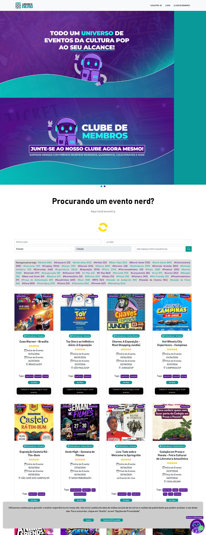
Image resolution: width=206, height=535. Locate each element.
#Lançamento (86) (140, 104)
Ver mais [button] (103, 473)
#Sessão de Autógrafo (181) (121, 111)
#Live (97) (157, 104)
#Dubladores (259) (140, 97)
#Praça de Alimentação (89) (37, 111)
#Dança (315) (68, 97)
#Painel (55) (122, 108)
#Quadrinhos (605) (65, 111)
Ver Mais (34, 214)
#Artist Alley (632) (82, 94)
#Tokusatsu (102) (80, 115)
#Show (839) (28, 115)
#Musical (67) (54, 108)
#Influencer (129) (71, 104)
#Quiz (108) (84, 111)
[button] (29, 207)
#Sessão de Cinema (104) (153, 111)
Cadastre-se (156, 5)
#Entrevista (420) (43, 101)
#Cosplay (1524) (50, 97)
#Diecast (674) (85, 97)
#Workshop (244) (116, 115)
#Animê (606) (45, 94)
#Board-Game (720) (139, 94)
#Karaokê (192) (120, 104)
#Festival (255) (170, 101)
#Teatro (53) (63, 115)
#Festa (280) (153, 101)
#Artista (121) (100, 94)
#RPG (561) (98, 111)
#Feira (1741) (109, 101)
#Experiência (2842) (66, 101)
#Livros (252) (171, 104)
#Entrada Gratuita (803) (165, 97)
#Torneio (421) (98, 115)
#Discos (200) (102, 97)
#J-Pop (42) (88, 104)
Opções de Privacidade (111, 520)
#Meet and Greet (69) (33, 108)
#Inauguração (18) (51, 104)
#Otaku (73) (108, 108)
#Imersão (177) (31, 104)
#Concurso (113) (31, 97)
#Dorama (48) (120, 97)
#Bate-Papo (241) (118, 94)
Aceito (88, 520)
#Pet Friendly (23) (159, 108)
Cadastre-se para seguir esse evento (34, 222)
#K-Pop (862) (104, 104)
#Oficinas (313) (92, 108)
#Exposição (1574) (90, 101)
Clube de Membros (182, 5)
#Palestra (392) (140, 108)
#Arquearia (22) (62, 94)
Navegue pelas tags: (26, 94)
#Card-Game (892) (162, 94)
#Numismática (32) (73, 108)
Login (167, 5)
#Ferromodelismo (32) (131, 101)
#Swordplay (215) (46, 115)
